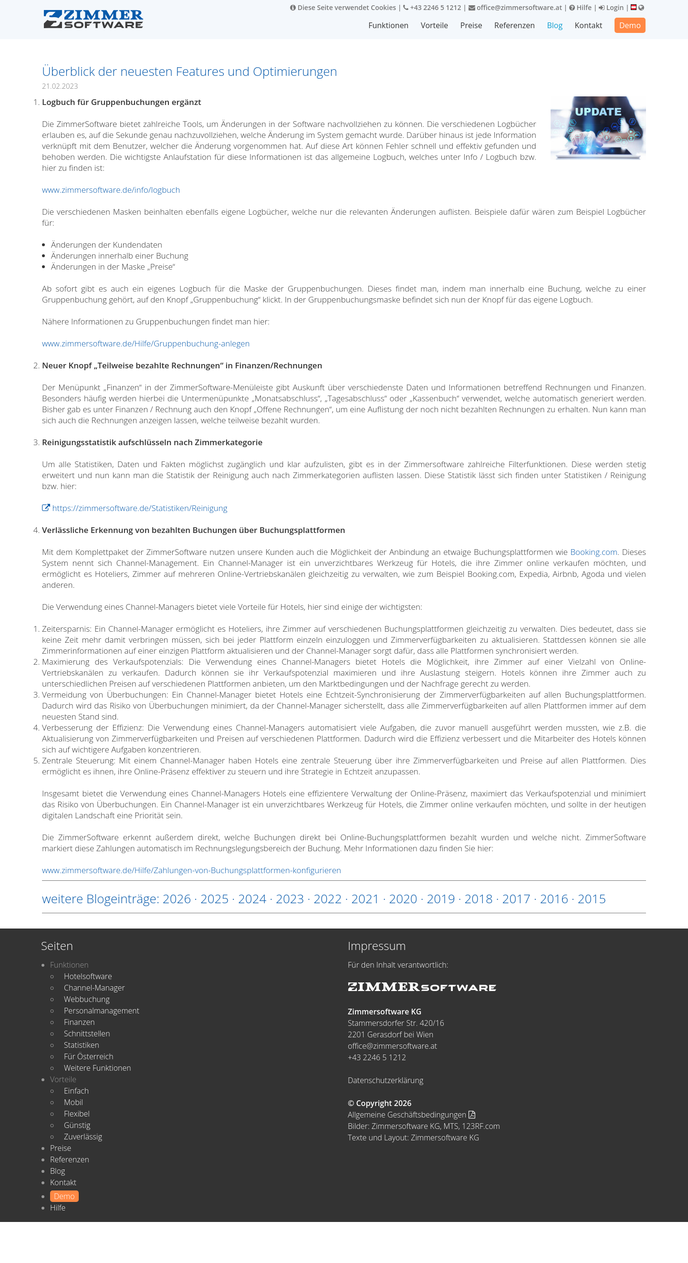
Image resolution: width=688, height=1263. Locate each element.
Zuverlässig (83, 1136)
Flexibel (77, 1113)
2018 (478, 898)
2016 (554, 898)
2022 (327, 898)
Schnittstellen (87, 1033)
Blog (555, 25)
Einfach (76, 1091)
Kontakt (589, 25)
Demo (630, 25)
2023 (290, 898)
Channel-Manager (94, 987)
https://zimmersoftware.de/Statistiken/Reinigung (135, 507)
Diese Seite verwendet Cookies (343, 7)
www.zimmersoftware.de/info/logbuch (111, 189)
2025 (214, 898)
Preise (472, 25)
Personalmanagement (101, 1010)
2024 (252, 898)
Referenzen (515, 25)
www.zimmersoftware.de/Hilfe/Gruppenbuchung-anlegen (146, 343)
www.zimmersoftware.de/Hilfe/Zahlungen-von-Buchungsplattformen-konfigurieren (191, 870)
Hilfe (580, 7)
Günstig (77, 1125)
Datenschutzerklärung (385, 1080)
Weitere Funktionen (97, 1068)
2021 (365, 898)
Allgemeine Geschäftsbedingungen (411, 1114)
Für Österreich (89, 1056)
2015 (592, 898)
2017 (516, 898)
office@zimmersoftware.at (515, 7)
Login (611, 7)
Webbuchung (87, 999)
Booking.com (593, 551)
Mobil (73, 1102)
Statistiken (81, 1045)
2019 (441, 898)
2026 (177, 898)
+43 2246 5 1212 (432, 7)
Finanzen (79, 1022)
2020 (403, 898)
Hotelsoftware (88, 976)
